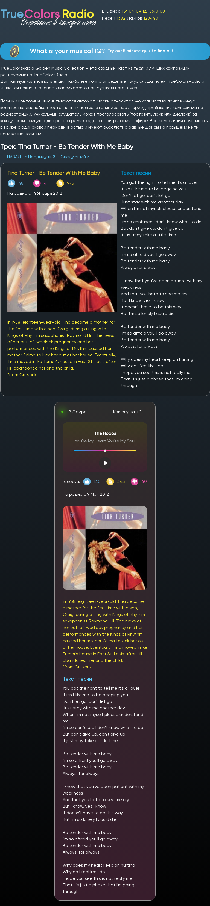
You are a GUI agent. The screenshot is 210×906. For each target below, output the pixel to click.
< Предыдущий (40, 156)
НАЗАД (14, 156)
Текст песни (77, 679)
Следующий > (74, 156)
